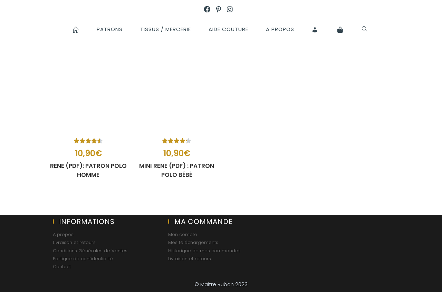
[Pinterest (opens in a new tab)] (221, 10)
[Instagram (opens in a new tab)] (233, 10)
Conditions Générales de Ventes (90, 250)
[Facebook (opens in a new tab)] (210, 10)
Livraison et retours (74, 242)
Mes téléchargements (193, 242)
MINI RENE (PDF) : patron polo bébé (176, 170)
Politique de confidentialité (83, 258)
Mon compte (182, 234)
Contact (62, 266)
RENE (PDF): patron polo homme (88, 170)
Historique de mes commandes (204, 250)
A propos (63, 234)
